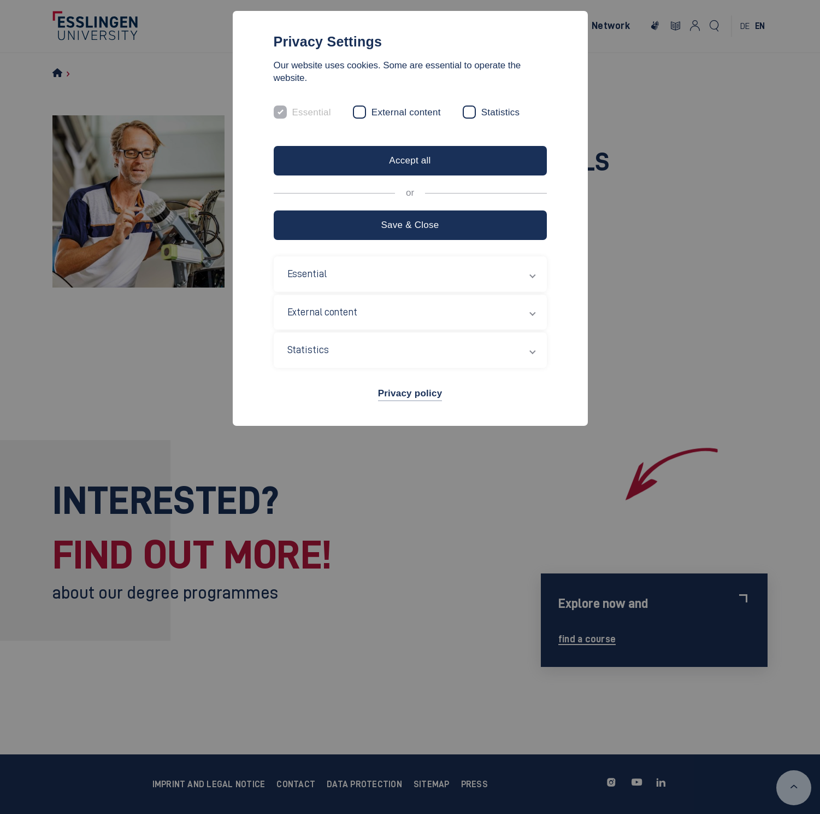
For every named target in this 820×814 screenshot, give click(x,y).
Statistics (500, 112)
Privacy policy (410, 393)
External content (406, 112)
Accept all (409, 160)
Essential (311, 112)
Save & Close (410, 225)
